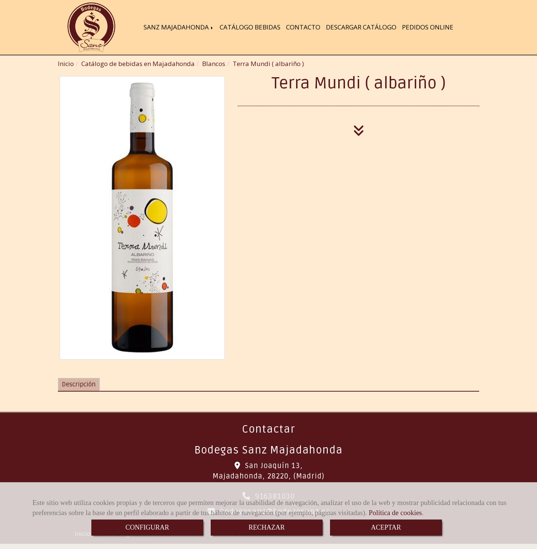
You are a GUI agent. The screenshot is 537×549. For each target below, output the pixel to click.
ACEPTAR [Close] (386, 527)
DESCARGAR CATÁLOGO (361, 27)
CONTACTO (303, 27)
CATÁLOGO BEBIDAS (250, 27)
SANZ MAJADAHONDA (179, 27)
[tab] (79, 385)
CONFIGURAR (147, 527)
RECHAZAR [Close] (266, 527)
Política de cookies (395, 513)
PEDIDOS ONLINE (427, 27)
